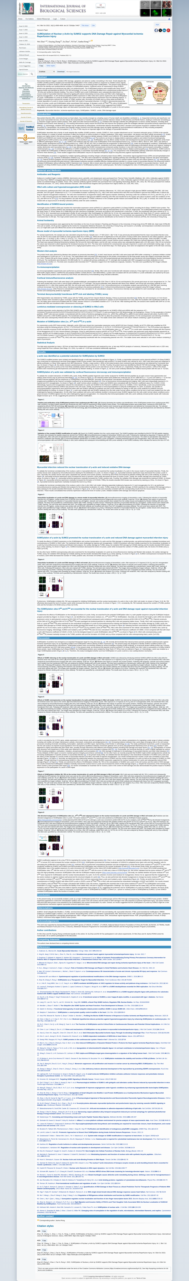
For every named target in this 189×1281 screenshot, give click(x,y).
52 (151, 747)
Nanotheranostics (26, 113)
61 (73, 864)
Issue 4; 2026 (23, 40)
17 (62, 142)
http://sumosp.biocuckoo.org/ (129, 868)
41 (100, 381)
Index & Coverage (25, 62)
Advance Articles (24, 51)
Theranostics (26, 103)
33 (157, 159)
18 (65, 142)
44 (74, 647)
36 (92, 271)
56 (100, 751)
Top (26, 84)
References (26, 98)
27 (50, 158)
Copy (41, 66)
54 (116, 749)
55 (97, 751)
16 (92, 140)
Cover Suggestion (24, 66)
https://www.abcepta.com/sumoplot (49, 820)
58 (102, 753)
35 (96, 255)
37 (102, 287)
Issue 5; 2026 (23, 37)
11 (163, 134)
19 (132, 143)
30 (38, 159)
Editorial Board (24, 55)
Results (26, 89)
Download (60, 72)
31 (41, 159)
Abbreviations (26, 95)
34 (81, 163)
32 (155, 159)
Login (55, 19)
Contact (62, 19)
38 (135, 298)
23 (147, 149)
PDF (157, 25)
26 (55, 152)
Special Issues (23, 69)
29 (52, 158)
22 (52, 149)
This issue (85, 25)
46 (109, 742)
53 (113, 749)
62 (128, 866)
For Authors (30, 19)
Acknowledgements (26, 97)
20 (70, 147)
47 (126, 744)
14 (93, 138)
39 (73, 378)
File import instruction (73, 72)
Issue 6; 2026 (23, 33)
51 (149, 747)
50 (155, 746)
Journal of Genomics (26, 121)
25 (111, 151)
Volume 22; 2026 (24, 44)
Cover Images (23, 59)
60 (83, 862)
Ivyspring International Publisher (99, 1276)
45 (107, 742)
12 (91, 138)
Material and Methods (26, 88)
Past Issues (22, 48)
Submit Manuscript (43, 19)
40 (76, 378)
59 (105, 860)
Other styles (51, 66)
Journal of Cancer (26, 117)
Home (20, 19)
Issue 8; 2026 (23, 26)
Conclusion (26, 93)
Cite (93, 25)
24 (108, 151)
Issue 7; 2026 (23, 30)
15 (89, 140)
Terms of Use (141, 1278)
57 (168, 751)
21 (50, 149)
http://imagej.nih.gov (45, 264)
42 (72, 647)
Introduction (26, 86)
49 (128, 744)
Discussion (26, 91)
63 (99, 877)
